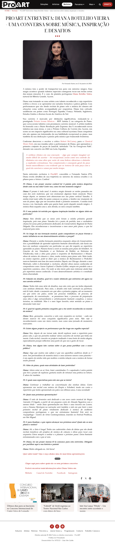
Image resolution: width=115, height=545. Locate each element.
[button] (80, 4)
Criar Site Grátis (67, 540)
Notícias (15, 11)
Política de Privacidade (57, 538)
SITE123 (57, 540)
